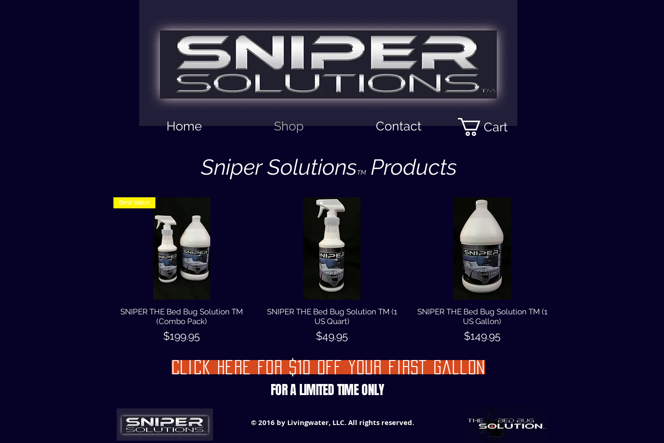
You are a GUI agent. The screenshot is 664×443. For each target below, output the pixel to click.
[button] (492, 127)
